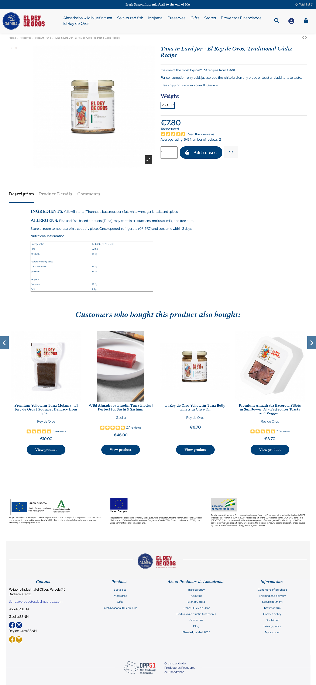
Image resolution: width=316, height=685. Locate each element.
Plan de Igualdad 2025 (196, 632)
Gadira (121, 417)
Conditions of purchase (272, 589)
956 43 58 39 (19, 609)
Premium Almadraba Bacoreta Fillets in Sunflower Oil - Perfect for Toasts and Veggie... (270, 409)
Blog (196, 626)
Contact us (196, 620)
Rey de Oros (46, 421)
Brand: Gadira (196, 601)
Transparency (196, 589)
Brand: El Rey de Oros (196, 608)
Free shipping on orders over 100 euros (189, 85)
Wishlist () (303, 4)
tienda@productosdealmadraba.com (35, 601)
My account (272, 632)
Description (21, 193)
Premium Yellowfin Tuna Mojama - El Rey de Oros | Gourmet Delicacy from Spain (46, 409)
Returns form (272, 608)
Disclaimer (272, 620)
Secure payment (272, 601)
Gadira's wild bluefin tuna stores (196, 614)
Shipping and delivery (272, 595)
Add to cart (201, 152)
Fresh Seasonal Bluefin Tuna (120, 608)
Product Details (55, 193)
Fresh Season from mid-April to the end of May (158, 4)
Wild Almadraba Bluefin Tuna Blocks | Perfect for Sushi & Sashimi (121, 407)
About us (196, 595)
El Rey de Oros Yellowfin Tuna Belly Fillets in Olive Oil (195, 407)
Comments (88, 193)
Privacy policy (272, 626)
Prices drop (120, 595)
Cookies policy (272, 614)
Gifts (120, 601)
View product (46, 450)
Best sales (120, 589)
